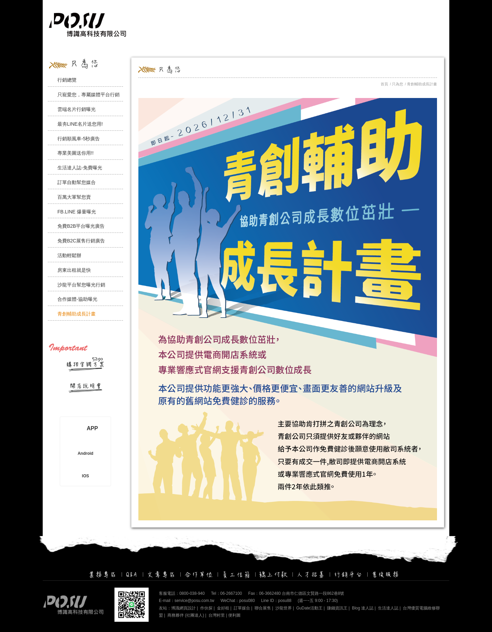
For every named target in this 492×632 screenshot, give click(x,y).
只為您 (397, 84)
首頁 (384, 84)
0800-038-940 (192, 593)
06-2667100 (231, 593)
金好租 (223, 608)
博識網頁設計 (183, 608)
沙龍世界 (283, 608)
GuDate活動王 (309, 608)
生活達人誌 (388, 608)
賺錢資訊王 (337, 608)
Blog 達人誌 (362, 608)
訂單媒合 (242, 608)
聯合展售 (263, 608)
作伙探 (206, 608)
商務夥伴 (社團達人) (185, 615)
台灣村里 (216, 615)
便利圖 (234, 615)
